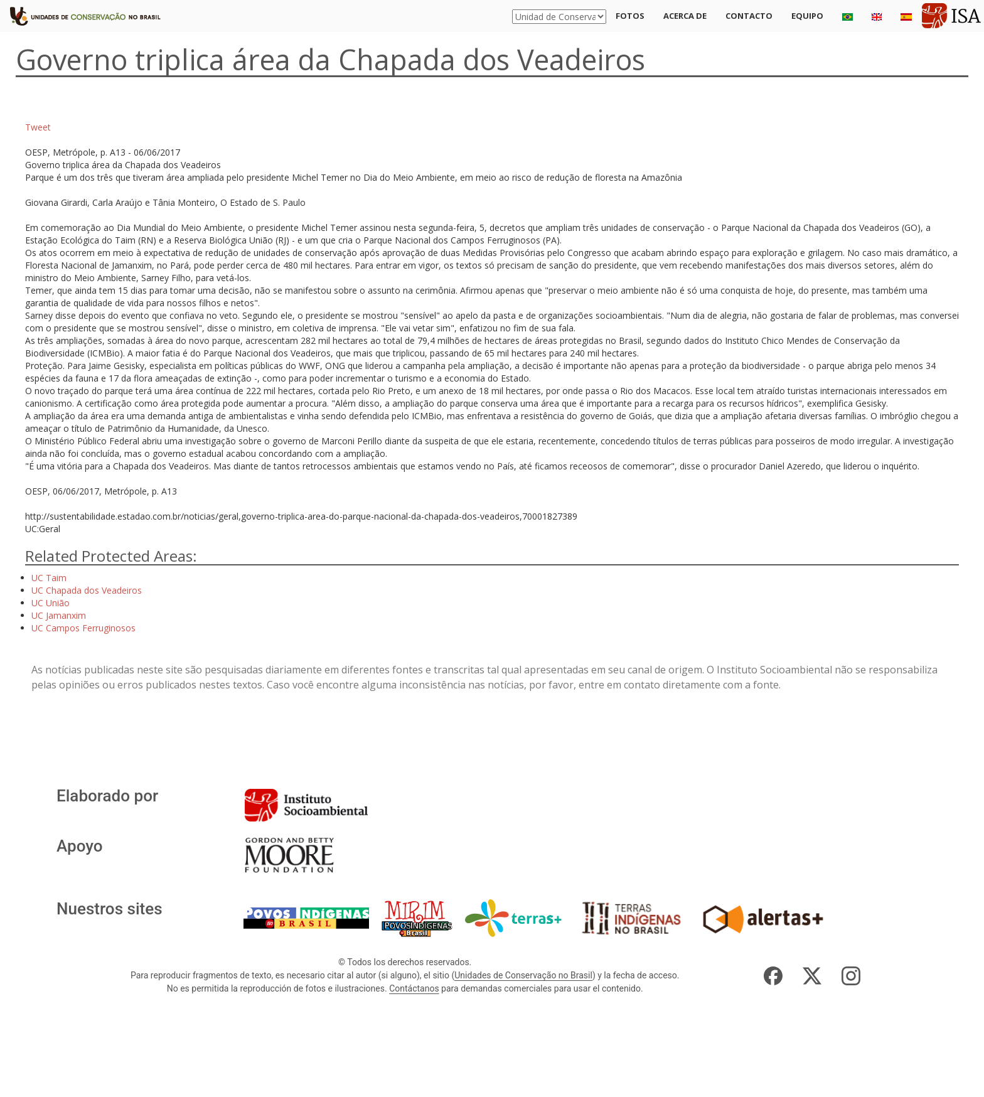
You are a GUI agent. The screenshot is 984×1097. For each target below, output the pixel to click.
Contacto (749, 15)
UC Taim (49, 578)
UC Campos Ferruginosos (83, 628)
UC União (50, 603)
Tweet (38, 127)
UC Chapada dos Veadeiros (86, 590)
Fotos (630, 15)
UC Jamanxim (58, 615)
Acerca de (685, 15)
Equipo (807, 15)
